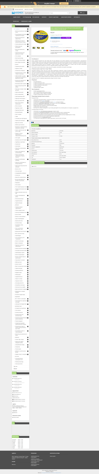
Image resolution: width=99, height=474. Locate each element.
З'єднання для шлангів (19, 66)
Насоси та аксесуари (19, 240)
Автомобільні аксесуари (20, 285)
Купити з (66, 37)
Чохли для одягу (18, 171)
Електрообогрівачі (18, 112)
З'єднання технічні (18, 280)
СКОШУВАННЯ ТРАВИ (19, 344)
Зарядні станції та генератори (21, 354)
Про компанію (35, 17)
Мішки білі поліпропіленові (20, 177)
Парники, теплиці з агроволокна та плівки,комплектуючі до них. (20, 134)
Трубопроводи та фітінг (19, 252)
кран (40, 111)
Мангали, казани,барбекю (20, 216)
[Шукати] (68, 13)
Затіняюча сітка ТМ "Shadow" (21, 139)
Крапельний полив (19, 220)
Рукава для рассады (19, 361)
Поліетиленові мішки (19, 198)
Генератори (17, 346)
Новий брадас (18, 235)
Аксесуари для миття (19, 282)
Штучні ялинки (18, 214)
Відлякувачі (17, 296)
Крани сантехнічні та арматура (21, 289)
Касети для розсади (19, 58)
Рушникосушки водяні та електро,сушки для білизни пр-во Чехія (20, 327)
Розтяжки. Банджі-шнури (20, 294)
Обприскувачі (18, 274)
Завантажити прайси (66, 17)
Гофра (16, 116)
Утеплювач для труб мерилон (21, 118)
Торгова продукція (18, 321)
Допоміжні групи (18, 306)
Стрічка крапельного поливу (20, 44)
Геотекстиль (17, 175)
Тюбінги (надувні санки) (20, 210)
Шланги (16, 64)
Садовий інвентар (18, 200)
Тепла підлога (18, 310)
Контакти (44, 17)
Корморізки (17, 182)
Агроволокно (17, 144)
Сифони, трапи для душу (20, 60)
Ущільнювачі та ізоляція (20, 260)
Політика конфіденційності (56, 472)
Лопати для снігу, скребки (20, 287)
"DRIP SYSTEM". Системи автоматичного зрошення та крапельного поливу (20, 77)
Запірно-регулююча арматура (21, 248)
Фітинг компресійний (19, 94)
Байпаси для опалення (19, 124)
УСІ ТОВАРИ (17, 29)
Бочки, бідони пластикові (20, 62)
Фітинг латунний (18, 105)
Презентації (16, 21)
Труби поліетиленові (19, 92)
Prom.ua (55, 470)
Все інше (17, 356)
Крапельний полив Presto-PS (21, 231)
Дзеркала (17, 337)
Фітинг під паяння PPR (19, 100)
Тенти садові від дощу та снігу (21, 186)
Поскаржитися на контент (46, 472)
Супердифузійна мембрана (20, 173)
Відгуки (15, 368)
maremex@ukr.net (17, 394)
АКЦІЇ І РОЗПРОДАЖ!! (19, 218)
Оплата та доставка (53, 17)
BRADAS (17, 204)
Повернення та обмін (26, 21)
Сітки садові (17, 137)
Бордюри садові (18, 272)
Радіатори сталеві (18, 108)
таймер (43, 100)
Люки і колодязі (18, 114)
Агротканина (17, 146)
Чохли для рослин (18, 363)
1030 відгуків (70, 0)
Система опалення (19, 312)
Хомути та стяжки (18, 278)
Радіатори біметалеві (19, 110)
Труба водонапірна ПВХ (20, 96)
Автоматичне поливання (20, 70)
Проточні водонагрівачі (19, 254)
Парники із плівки (18, 68)
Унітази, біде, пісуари (19, 339)
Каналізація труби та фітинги (21, 83)
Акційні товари (16, 17)
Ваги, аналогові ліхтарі (19, 233)
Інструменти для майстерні (20, 308)
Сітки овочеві (18, 184)
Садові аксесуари (18, 202)
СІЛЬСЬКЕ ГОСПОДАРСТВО (21, 304)
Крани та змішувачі (19, 243)
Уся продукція (26, 17)
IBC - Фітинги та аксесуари (20, 298)
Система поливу (18, 222)
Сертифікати (77, 17)
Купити (55, 37)
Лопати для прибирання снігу (21, 212)
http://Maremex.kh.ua (18, 392)
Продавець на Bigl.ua (49, 471)
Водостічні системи (19, 122)
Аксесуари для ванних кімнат (21, 250)
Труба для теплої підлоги (20, 98)
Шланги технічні (18, 264)
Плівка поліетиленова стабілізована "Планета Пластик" (19, 156)
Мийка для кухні (18, 262)
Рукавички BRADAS (19, 270)
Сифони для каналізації (20, 120)
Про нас (15, 366)
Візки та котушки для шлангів (21, 266)
